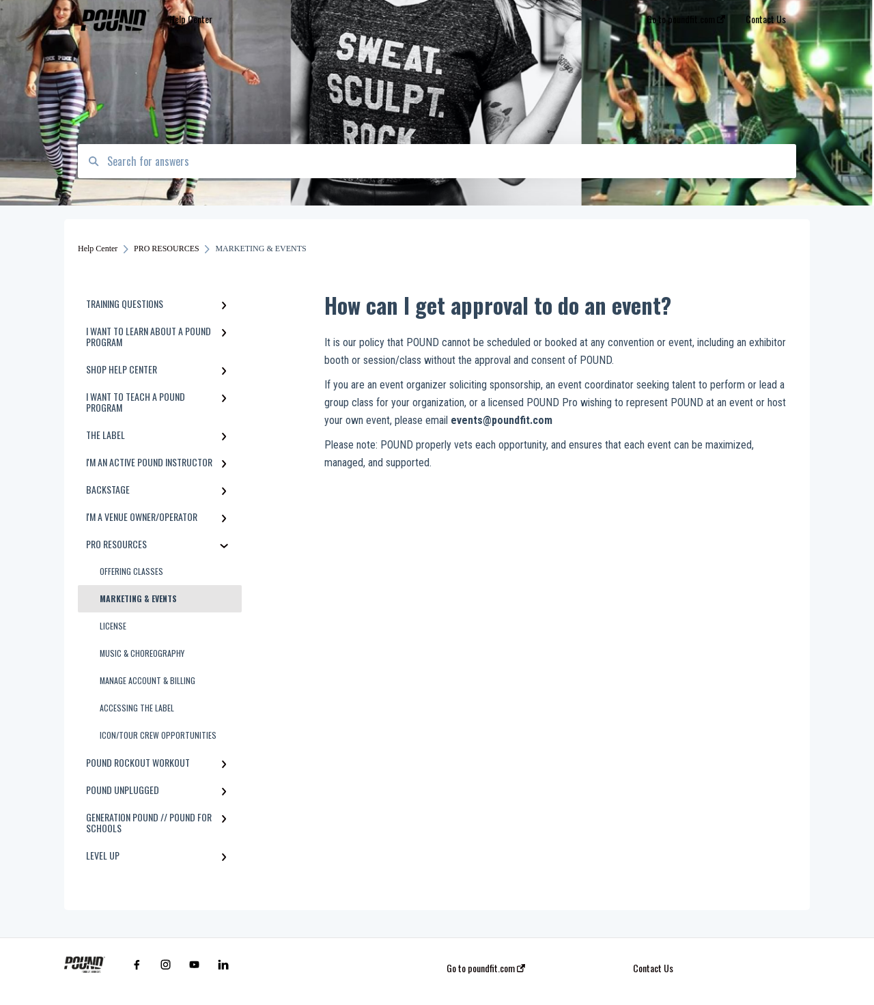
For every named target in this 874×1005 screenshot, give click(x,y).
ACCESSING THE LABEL (137, 707)
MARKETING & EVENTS (138, 598)
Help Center (190, 19)
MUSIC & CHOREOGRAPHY (142, 653)
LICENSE (113, 626)
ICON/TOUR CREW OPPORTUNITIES (158, 735)
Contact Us (653, 968)
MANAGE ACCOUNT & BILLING (147, 680)
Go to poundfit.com (486, 968)
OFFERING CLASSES (131, 571)
